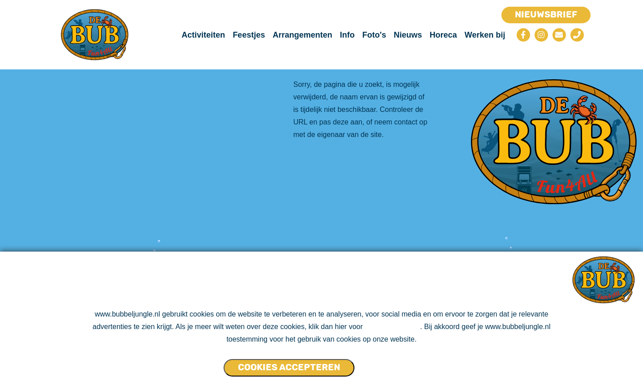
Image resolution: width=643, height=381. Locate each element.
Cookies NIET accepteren (389, 363)
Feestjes (249, 34)
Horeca (443, 34)
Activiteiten (203, 34)
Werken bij (485, 34)
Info (347, 34)
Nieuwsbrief (546, 14)
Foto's (374, 34)
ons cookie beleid (392, 326)
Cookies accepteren (289, 367)
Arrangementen (302, 34)
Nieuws (408, 34)
